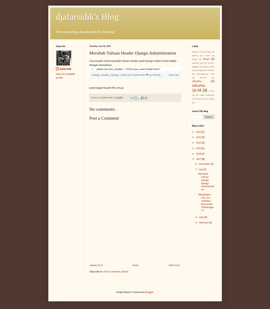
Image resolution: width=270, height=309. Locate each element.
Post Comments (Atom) (116, 271)
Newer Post (96, 265)
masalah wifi (197, 63)
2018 (199, 153)
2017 (199, 159)
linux (206, 59)
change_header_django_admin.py (111, 75)
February (204, 222)
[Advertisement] (135, 232)
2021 (199, 142)
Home (135, 265)
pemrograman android (204, 70)
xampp (211, 99)
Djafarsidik (65, 69)
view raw (174, 75)
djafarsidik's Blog (87, 17)
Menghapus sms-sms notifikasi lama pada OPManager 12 (206, 202)
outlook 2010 (208, 67)
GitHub (156, 75)
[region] (135, 69)
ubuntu (197, 81)
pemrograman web (205, 74)
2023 (199, 132)
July (201, 169)
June (201, 217)
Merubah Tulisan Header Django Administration (206, 182)
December (205, 164)
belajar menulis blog (201, 52)
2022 (199, 137)
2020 (199, 148)
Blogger (149, 292)
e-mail (207, 56)
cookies (195, 56)
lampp (194, 59)
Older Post (174, 265)
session (203, 78)
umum (211, 91)
